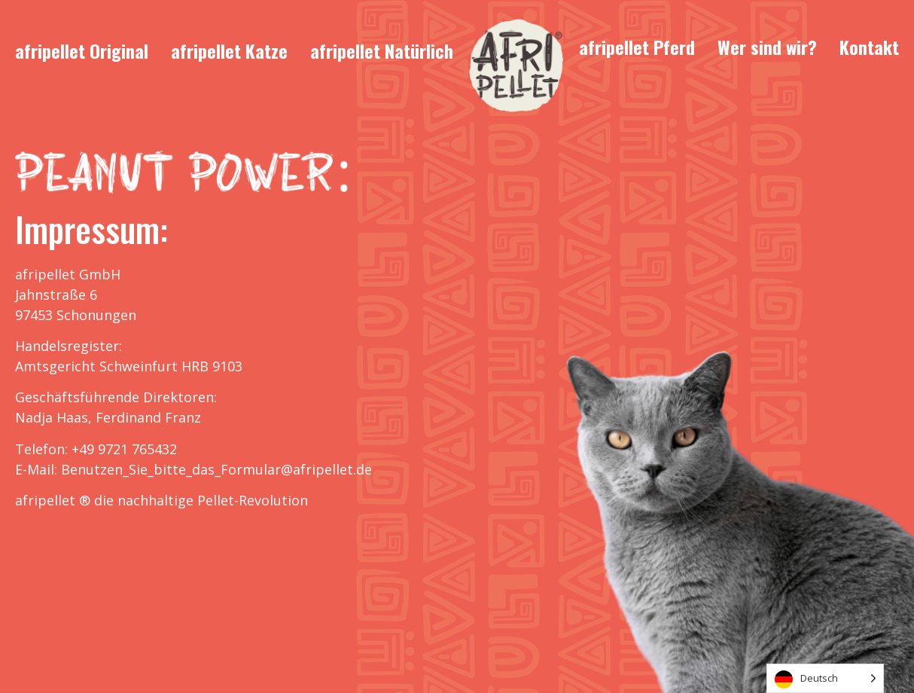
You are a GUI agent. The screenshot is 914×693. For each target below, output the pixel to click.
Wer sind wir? (767, 46)
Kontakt (869, 46)
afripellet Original (81, 50)
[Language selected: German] (825, 678)
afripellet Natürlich (381, 50)
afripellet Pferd (637, 46)
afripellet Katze (229, 50)
